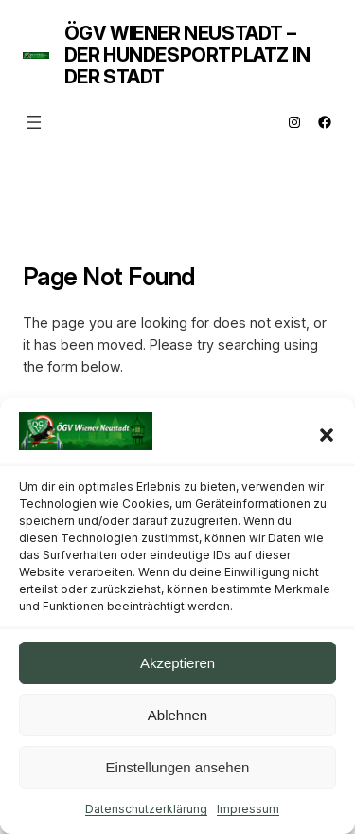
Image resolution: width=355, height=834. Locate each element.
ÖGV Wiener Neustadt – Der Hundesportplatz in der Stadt (187, 55)
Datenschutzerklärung (146, 809)
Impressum (248, 809)
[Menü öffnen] (34, 122)
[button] (326, 435)
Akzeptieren (177, 663)
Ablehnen (177, 715)
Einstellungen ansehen (178, 767)
